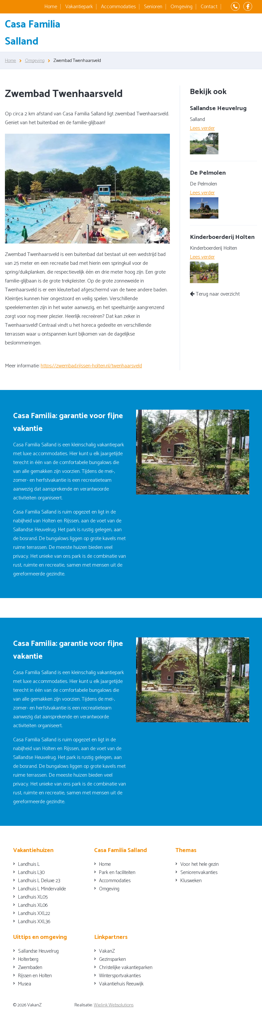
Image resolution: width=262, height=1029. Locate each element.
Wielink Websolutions (113, 1005)
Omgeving (181, 7)
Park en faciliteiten (117, 872)
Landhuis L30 (31, 872)
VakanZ (107, 951)
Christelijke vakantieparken (125, 967)
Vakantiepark (79, 7)
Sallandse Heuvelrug (38, 951)
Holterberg (28, 959)
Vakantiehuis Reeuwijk (121, 984)
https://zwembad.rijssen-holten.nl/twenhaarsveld (91, 365)
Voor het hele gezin (199, 864)
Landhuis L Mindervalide (42, 889)
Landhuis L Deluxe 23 (39, 881)
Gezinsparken (112, 959)
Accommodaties (118, 7)
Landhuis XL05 (33, 897)
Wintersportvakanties (120, 976)
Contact (209, 7)
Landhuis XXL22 (34, 913)
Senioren (153, 7)
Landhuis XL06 (33, 905)
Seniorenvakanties (198, 872)
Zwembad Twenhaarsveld (77, 61)
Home (50, 7)
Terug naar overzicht (215, 294)
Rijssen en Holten (35, 976)
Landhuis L (29, 864)
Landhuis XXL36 (34, 922)
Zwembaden (30, 967)
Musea (24, 984)
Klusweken (191, 881)
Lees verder (202, 128)
